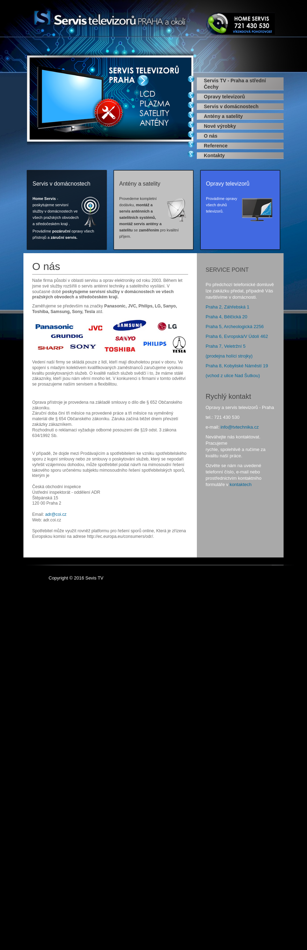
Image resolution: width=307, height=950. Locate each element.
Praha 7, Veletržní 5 (225, 346)
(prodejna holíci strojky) (229, 356)
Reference (216, 145)
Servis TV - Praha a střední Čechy (235, 84)
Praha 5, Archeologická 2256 (235, 326)
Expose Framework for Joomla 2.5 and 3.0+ (110, 19)
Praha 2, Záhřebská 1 (227, 307)
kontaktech (241, 484)
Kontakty (214, 155)
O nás (210, 136)
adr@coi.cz (55, 514)
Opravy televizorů (224, 96)
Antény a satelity (223, 116)
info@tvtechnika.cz (240, 427)
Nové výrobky (220, 126)
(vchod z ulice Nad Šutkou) (233, 375)
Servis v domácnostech (231, 106)
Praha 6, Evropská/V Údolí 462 (237, 336)
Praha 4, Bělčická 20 (226, 316)
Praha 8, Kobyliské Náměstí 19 (237, 365)
